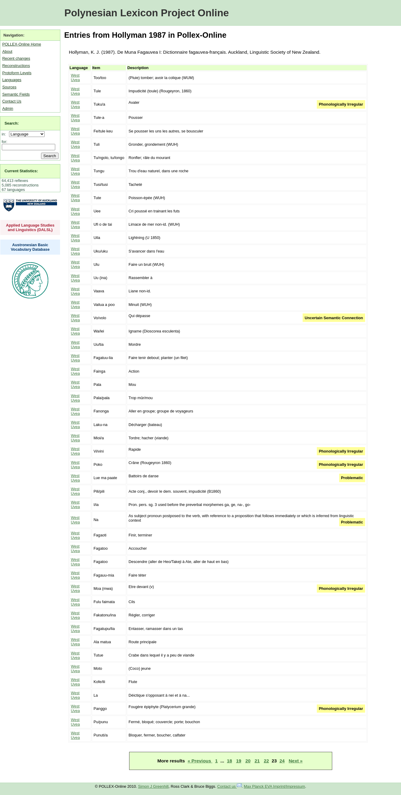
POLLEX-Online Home (21, 44)
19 (238, 760)
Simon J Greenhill (153, 786)
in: (5, 134)
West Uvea (75, 77)
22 (266, 760)
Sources (9, 87)
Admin (7, 108)
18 (229, 760)
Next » (296, 760)
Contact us (229, 786)
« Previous (200, 760)
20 (247, 760)
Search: (12, 123)
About (7, 51)
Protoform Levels (16, 73)
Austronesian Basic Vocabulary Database (30, 247)
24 (282, 760)
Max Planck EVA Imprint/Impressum (274, 786)
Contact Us (11, 101)
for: (5, 141)
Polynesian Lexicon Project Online (146, 12)
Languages (11, 80)
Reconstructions (16, 65)
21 (257, 760)
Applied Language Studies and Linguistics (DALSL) (30, 227)
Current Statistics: (21, 171)
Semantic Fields (16, 94)
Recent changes (16, 58)
